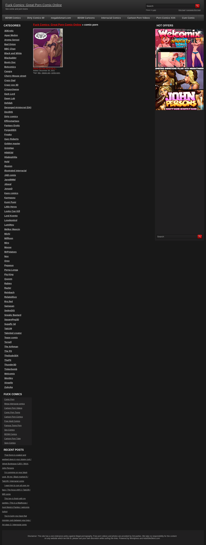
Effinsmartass (11, 121)
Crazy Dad (9, 80)
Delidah (8, 103)
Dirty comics (11, 116)
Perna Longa (11, 270)
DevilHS (8, 112)
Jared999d (9, 179)
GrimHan (9, 148)
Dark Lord (9, 94)
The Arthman (11, 346)
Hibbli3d (8, 152)
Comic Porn (9, 399)
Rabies (8, 283)
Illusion (8, 166)
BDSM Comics (13, 18)
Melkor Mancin (12, 229)
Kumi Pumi (10, 202)
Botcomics (10, 67)
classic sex (46, 73)
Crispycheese (11, 89)
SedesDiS (9, 310)
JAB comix (10, 175)
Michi (7, 234)
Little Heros (10, 206)
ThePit (7, 360)
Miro (6, 243)
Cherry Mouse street (15, 76)
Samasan (9, 306)
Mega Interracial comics (14, 404)
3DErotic (9, 30)
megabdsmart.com (61, 18)
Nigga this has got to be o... (45, 68)
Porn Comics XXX (165, 18)
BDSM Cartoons (86, 18)
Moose (7, 247)
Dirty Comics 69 (35, 18)
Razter (7, 288)
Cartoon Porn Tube (12, 439)
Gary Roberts (11, 139)
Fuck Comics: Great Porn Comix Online (33, 5)
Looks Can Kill (12, 211)
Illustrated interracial (15, 170)
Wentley (8, 378)
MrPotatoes (10, 252)
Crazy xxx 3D (11, 85)
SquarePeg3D (11, 319)
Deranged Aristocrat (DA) (17, 107)
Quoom (8, 279)
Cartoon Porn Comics (13, 417)
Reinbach (9, 292)
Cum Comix (188, 18)
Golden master (12, 143)
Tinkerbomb (10, 369)
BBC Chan (9, 49)
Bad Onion (10, 44)
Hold (6, 161)
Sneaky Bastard (12, 315)
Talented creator (13, 333)
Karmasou (9, 197)
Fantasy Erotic (12, 125)
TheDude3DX (11, 355)
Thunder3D (10, 364)
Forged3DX (10, 130)
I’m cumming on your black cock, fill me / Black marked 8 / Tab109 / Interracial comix (15, 476)
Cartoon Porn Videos (138, 18)
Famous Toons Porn (13, 425)
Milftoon (8, 238)
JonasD (8, 188)
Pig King (9, 274)
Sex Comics (9, 430)
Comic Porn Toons (12, 412)
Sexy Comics (10, 443)
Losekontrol (10, 220)
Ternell (8, 342)
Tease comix (11, 337)
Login (154, 10)
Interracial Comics (111, 18)
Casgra (8, 71)
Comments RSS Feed (193, 10)
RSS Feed (182, 10)
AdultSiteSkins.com (151, 538)
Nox (6, 256)
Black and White (13, 53)
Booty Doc (10, 62)
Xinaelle (8, 382)
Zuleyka (8, 387)
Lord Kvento (11, 215)
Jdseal (7, 184)
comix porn (55, 73)
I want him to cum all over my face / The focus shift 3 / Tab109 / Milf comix (16, 489)
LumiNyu (9, 225)
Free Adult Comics (12, 421)
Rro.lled (8, 301)
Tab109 (8, 328)
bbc (39, 73)
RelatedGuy (10, 297)
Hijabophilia (10, 157)
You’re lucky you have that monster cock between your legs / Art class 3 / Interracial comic (16, 520)
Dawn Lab (9, 98)
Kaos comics (11, 193)
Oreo (7, 261)
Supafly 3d (10, 324)
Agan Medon (11, 35)
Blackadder (10, 58)
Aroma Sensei (11, 40)
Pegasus (9, 265)
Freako (8, 134)
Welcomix (9, 373)
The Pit (8, 351)
